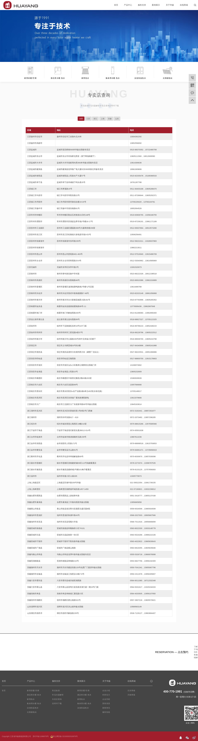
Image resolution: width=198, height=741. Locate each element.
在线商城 (184, 5)
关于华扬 (170, 5)
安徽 (110, 119)
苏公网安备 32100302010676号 (64, 736)
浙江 (95, 119)
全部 (81, 119)
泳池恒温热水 (33, 708)
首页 (116, 5)
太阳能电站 (32, 712)
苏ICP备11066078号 (41, 736)
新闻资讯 (106, 708)
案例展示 (156, 5)
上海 (102, 119)
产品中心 (128, 5)
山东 (117, 119)
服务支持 (142, 5)
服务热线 (106, 712)
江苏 (88, 119)
